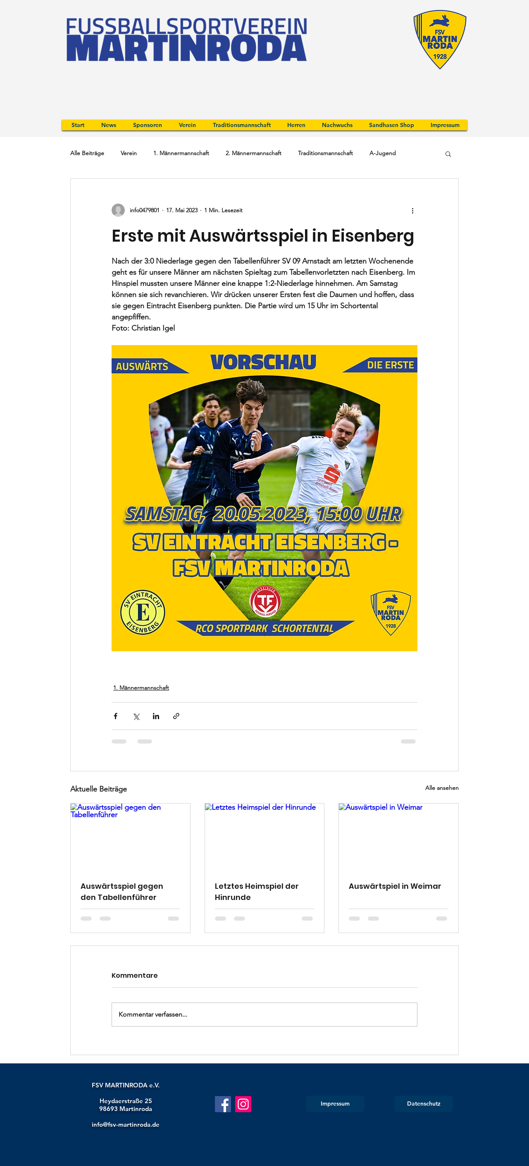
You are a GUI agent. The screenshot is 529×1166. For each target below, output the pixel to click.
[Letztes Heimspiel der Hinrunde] (264, 837)
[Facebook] (223, 1104)
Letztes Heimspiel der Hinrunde (257, 891)
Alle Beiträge (87, 153)
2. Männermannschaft (253, 153)
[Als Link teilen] (176, 716)
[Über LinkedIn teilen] (156, 716)
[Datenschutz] (423, 1104)
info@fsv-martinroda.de (126, 1124)
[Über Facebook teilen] (115, 716)
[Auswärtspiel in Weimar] (398, 837)
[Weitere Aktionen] (412, 210)
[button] (448, 153)
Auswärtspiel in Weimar (395, 886)
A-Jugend (382, 153)
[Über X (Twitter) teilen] (136, 716)
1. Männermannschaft (181, 153)
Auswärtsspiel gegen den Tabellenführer (122, 891)
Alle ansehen (442, 788)
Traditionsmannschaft (325, 153)
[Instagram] (243, 1104)
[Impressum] (335, 1104)
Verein (129, 153)
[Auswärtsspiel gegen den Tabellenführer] (130, 837)
